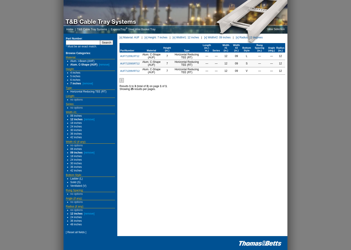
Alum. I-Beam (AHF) (82, 61)
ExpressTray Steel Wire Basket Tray (133, 29)
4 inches (75, 72)
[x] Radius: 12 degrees (249, 37)
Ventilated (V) (78, 185)
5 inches (75, 76)
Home (69, 29)
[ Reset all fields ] (76, 232)
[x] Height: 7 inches (156, 37)
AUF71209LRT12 (129, 56)
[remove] (104, 64)
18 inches (76, 123)
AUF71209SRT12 (130, 63)
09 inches (76, 152)
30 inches (76, 130)
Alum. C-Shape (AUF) (83, 64)
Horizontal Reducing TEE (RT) (88, 91)
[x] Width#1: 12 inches (186, 37)
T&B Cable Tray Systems (92, 29)
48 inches (76, 224)
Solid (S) (75, 182)
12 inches (76, 119)
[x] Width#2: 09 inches (217, 37)
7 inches (75, 83)
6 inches (75, 79)
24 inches (76, 126)
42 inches (76, 137)
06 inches (76, 115)
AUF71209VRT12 (130, 71)
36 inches (76, 133)
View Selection (276, 29)
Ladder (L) (76, 178)
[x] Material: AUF (129, 37)
